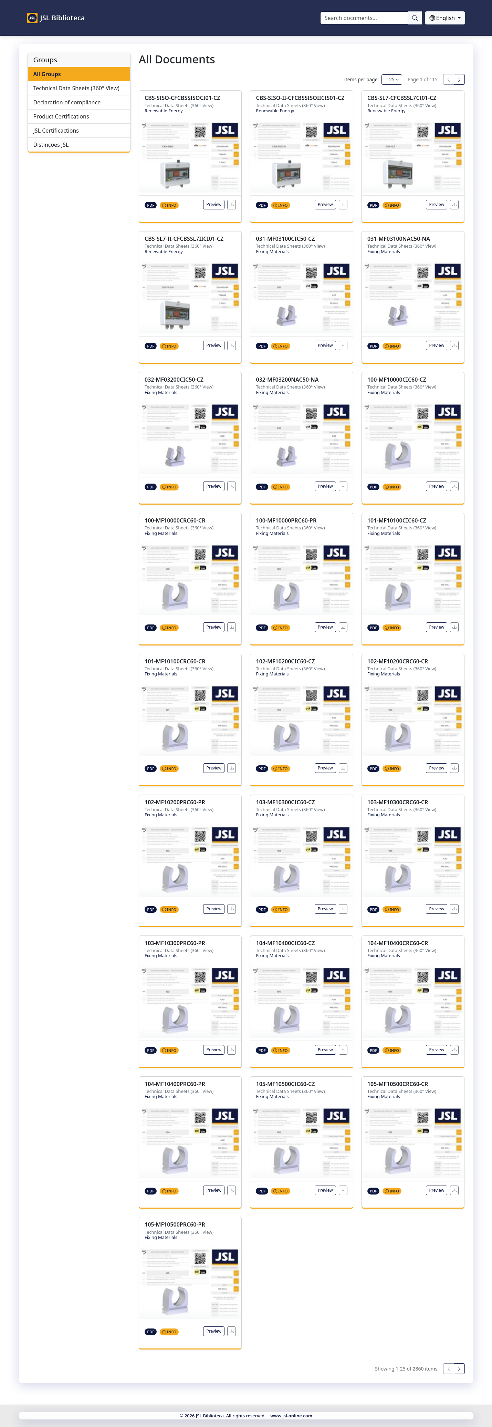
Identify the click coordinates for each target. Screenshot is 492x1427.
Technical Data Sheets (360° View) (76, 88)
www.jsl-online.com (291, 1416)
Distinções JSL (51, 144)
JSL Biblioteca (56, 18)
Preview (213, 204)
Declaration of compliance (67, 102)
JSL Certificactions (56, 130)
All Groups (47, 74)
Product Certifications (61, 116)
